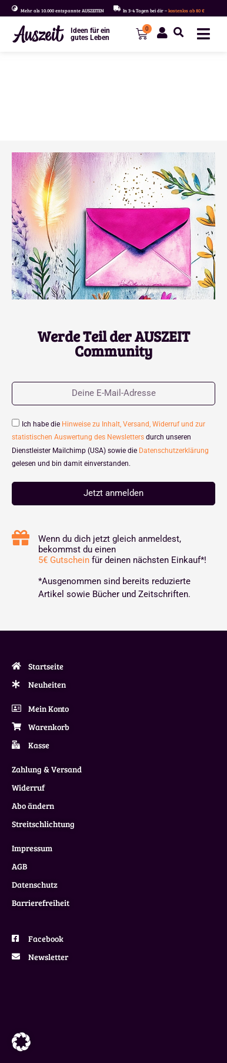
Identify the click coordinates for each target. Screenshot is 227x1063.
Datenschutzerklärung (174, 450)
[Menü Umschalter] (203, 33)
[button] (178, 32)
